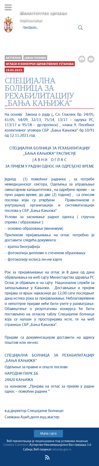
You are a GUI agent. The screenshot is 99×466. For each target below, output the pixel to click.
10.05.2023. (14, 70)
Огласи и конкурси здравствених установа (40, 64)
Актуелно (13, 58)
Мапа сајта (48, 433)
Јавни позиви (35, 58)
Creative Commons (16, 444)
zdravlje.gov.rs (61, 449)
